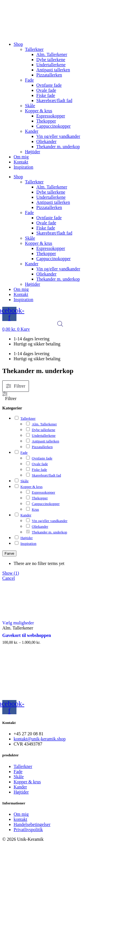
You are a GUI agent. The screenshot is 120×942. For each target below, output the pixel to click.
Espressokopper (50, 115)
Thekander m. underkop (58, 146)
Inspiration (23, 167)
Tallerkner (34, 49)
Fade (29, 80)
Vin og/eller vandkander (58, 136)
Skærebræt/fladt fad (54, 100)
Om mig (21, 156)
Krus (35, 509)
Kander (31, 131)
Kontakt (21, 162)
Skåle (30, 105)
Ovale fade (46, 90)
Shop (18, 44)
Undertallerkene (51, 64)
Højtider (32, 151)
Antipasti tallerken (53, 69)
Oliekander (46, 141)
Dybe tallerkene (50, 59)
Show (10, 573)
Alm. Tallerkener (51, 54)
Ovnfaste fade (49, 85)
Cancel (8, 578)
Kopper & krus (38, 110)
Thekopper (46, 121)
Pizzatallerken (49, 75)
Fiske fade (45, 95)
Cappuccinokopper (53, 126)
